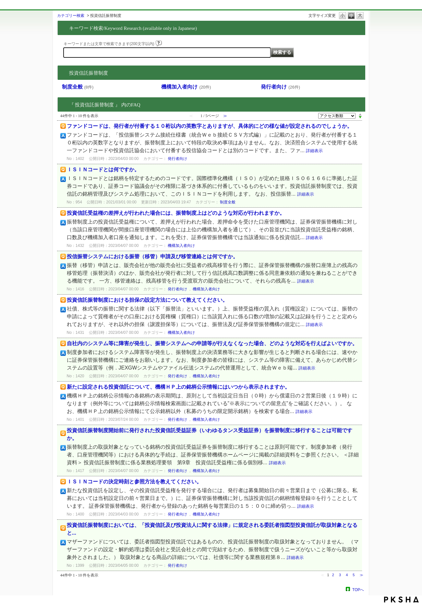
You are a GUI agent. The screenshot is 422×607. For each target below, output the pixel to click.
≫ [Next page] (361, 575)
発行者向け (280, 87)
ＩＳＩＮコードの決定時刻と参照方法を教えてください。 (134, 481)
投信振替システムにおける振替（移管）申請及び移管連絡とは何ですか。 (152, 256)
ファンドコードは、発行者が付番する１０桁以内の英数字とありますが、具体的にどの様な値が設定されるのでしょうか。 (209, 126)
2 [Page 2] (333, 575)
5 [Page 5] (354, 575)
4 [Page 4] (347, 575)
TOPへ (358, 590)
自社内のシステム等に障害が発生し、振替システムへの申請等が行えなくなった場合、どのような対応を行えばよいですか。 (212, 343)
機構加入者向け (186, 87)
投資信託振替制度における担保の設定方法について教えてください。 (147, 300)
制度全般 (78, 87)
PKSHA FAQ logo (401, 599)
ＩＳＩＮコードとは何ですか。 (103, 169)
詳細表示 (314, 150)
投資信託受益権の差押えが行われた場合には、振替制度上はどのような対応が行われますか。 (176, 213)
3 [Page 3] (340, 575)
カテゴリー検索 (70, 15)
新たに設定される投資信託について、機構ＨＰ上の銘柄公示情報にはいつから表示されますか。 (178, 387)
